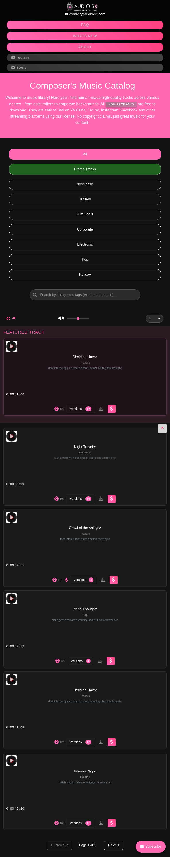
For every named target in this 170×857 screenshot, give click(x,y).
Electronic (85, 244)
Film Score (85, 214)
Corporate (85, 229)
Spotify (18, 68)
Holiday (85, 274)
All (85, 154)
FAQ (85, 25)
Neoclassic (84, 184)
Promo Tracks (85, 169)
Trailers (85, 199)
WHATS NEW (85, 36)
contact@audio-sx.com (85, 14)
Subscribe (150, 846)
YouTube (20, 58)
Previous (59, 845)
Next (113, 845)
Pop (85, 259)
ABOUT (85, 47)
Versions (80, 408)
